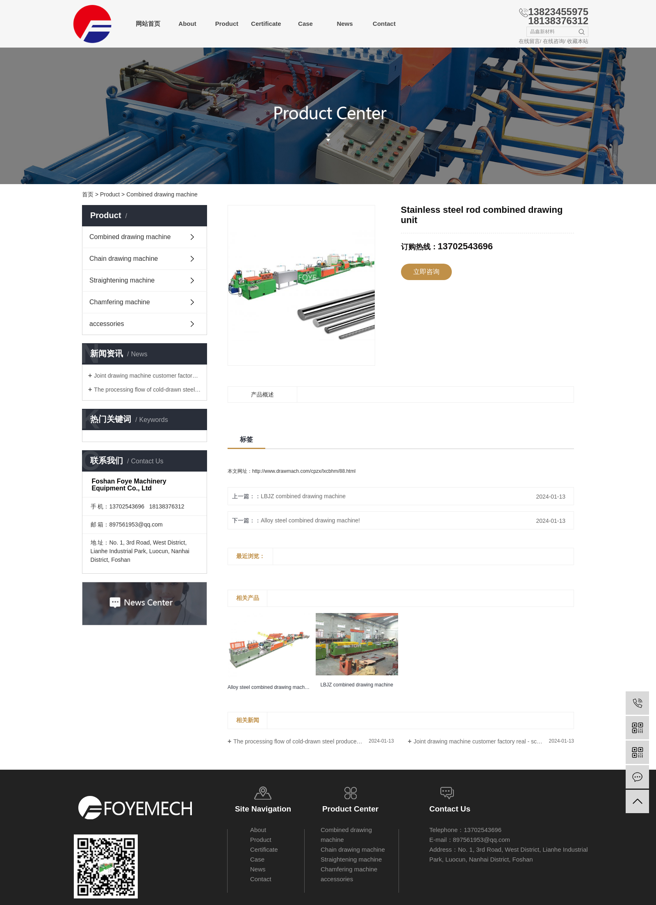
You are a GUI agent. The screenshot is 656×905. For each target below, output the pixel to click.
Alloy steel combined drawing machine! (310, 520)
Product (227, 23)
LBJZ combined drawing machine (303, 496)
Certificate (266, 23)
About (187, 23)
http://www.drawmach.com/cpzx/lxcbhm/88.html (303, 471)
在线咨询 (553, 41)
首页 (87, 194)
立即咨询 (426, 271)
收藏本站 (577, 41)
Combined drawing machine (162, 194)
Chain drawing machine (123, 258)
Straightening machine (122, 280)
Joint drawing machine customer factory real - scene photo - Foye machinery (147, 375)
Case (305, 23)
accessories (106, 323)
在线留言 (529, 41)
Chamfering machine (119, 302)
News (345, 23)
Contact (384, 23)
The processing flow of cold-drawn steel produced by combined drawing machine (147, 389)
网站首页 (148, 23)
